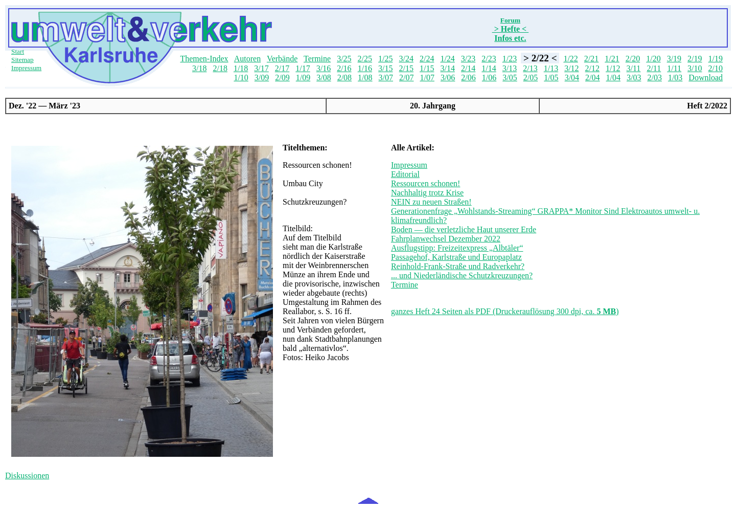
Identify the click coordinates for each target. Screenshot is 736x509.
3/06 (448, 77)
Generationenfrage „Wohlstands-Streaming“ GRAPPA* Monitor (497, 211)
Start (17, 51)
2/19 (694, 58)
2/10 (715, 68)
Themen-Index (204, 58)
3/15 (385, 68)
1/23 (509, 58)
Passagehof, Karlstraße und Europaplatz (456, 257)
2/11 (654, 68)
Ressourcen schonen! (426, 183)
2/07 (406, 77)
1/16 (365, 68)
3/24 (406, 58)
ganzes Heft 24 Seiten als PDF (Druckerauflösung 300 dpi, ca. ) (505, 311)
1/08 (365, 77)
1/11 (674, 68)
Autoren (247, 58)
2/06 (468, 77)
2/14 (468, 68)
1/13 (551, 68)
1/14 (488, 68)
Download (705, 77)
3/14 (447, 68)
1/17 (302, 68)
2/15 (406, 68)
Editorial (405, 174)
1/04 (613, 77)
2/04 (592, 77)
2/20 (633, 58)
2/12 (592, 68)
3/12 (571, 68)
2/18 (220, 68)
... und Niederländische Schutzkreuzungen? (462, 275)
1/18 (241, 68)
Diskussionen (27, 475)
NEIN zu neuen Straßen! (431, 201)
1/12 (613, 68)
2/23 (488, 58)
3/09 (262, 77)
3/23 (468, 58)
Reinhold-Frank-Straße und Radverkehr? (457, 266)
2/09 (282, 77)
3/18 (199, 68)
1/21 (612, 58)
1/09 (303, 77)
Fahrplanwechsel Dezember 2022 (445, 238)
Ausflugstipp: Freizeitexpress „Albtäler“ (457, 248)
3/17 (261, 68)
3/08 (323, 77)
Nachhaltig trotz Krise (427, 192)
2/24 (427, 58)
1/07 (427, 77)
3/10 (694, 68)
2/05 (530, 77)
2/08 (344, 77)
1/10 (241, 77)
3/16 (323, 68)
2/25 (365, 58)
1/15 (427, 68)
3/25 (344, 58)
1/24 (447, 58)
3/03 (634, 77)
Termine (317, 58)
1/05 (551, 77)
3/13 (509, 68)
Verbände (282, 58)
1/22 (570, 58)
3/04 (572, 77)
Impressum (26, 68)
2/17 (282, 68)
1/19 (715, 58)
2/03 (654, 77)
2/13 (530, 68)
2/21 (591, 58)
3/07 (386, 77)
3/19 (674, 58)
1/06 (489, 77)
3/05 (509, 77)
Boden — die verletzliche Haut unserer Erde (463, 229)
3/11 (634, 68)
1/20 (653, 58)
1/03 (675, 77)
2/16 (344, 68)
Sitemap (22, 59)
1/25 (385, 58)
